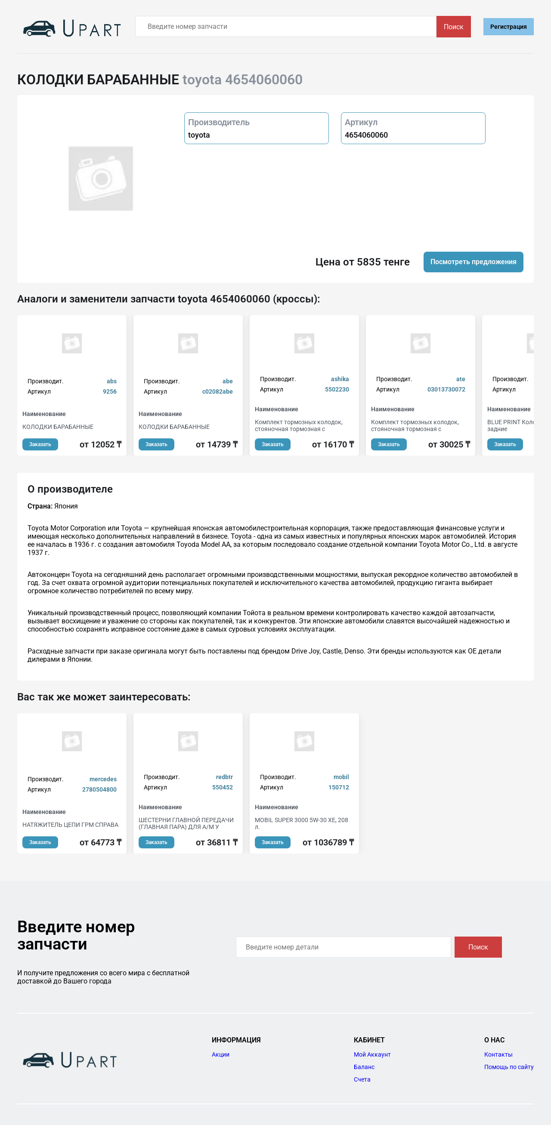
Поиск (454, 27)
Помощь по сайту (509, 1066)
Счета (362, 1079)
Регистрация (508, 26)
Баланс (364, 1066)
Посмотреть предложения (473, 262)
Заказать (40, 444)
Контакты (498, 1054)
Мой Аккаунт (372, 1054)
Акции (220, 1054)
